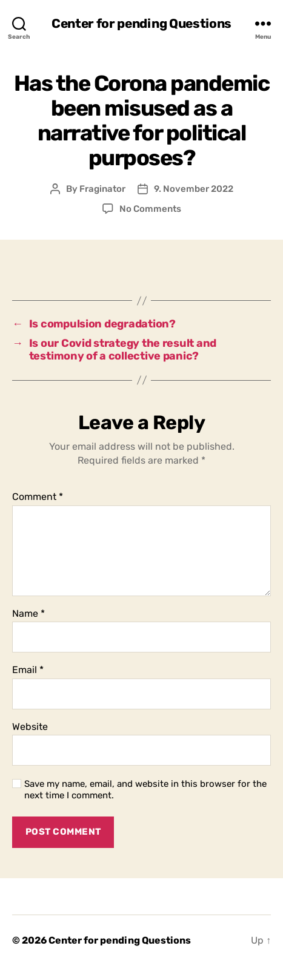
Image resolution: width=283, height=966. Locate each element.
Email (28, 670)
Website (30, 726)
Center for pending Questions (141, 23)
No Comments (150, 208)
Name (28, 613)
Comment (37, 496)
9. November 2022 (193, 188)
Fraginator (102, 188)
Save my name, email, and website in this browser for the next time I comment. (145, 789)
